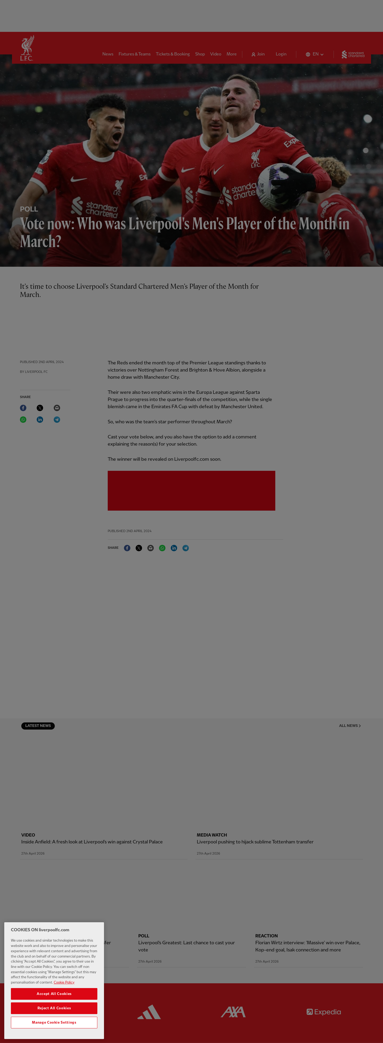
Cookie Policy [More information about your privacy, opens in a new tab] (64, 1025)
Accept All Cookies (54, 1036)
